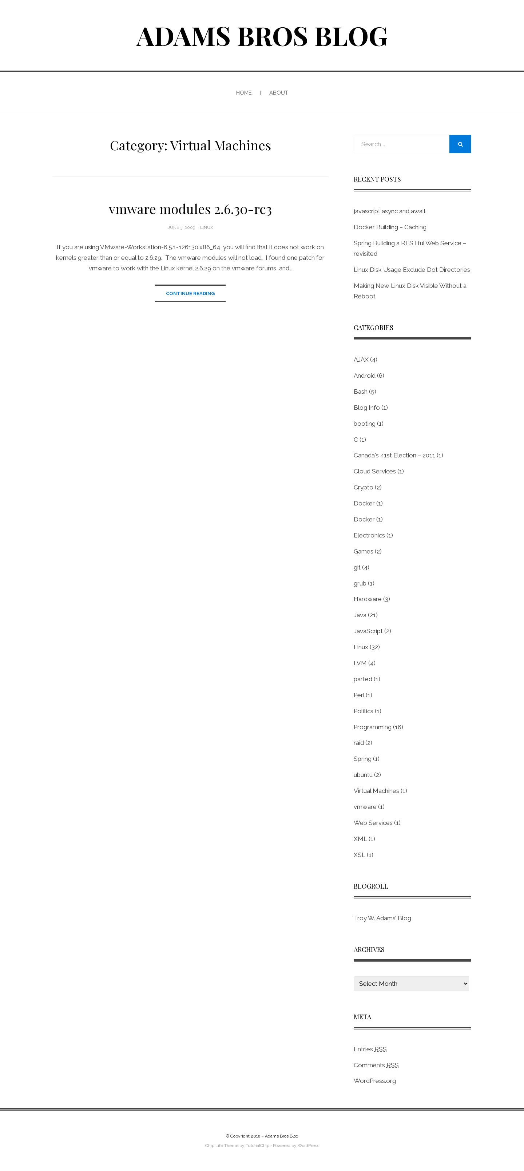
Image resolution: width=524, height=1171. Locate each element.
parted (363, 679)
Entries (370, 1049)
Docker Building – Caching (390, 227)
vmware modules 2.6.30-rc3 (190, 208)
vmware (365, 806)
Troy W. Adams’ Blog (382, 918)
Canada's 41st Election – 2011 (394, 455)
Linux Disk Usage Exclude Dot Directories (412, 269)
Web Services (373, 822)
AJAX (361, 359)
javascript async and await (390, 211)
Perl (359, 695)
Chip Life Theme (221, 1145)
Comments (376, 1065)
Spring (363, 758)
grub (360, 583)
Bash (361, 391)
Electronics (369, 535)
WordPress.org (375, 1080)
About (278, 93)
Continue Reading (190, 293)
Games (363, 551)
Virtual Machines (376, 790)
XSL (359, 854)
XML (360, 838)
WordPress (308, 1145)
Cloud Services (375, 471)
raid (359, 742)
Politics (363, 711)
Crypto (363, 487)
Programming (373, 727)
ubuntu (363, 774)
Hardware (368, 599)
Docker (364, 503)
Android (365, 375)
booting (365, 423)
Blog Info (367, 407)
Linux (206, 227)
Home (244, 93)
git (357, 567)
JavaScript (368, 631)
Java (360, 615)
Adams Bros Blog (262, 34)
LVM (360, 663)
